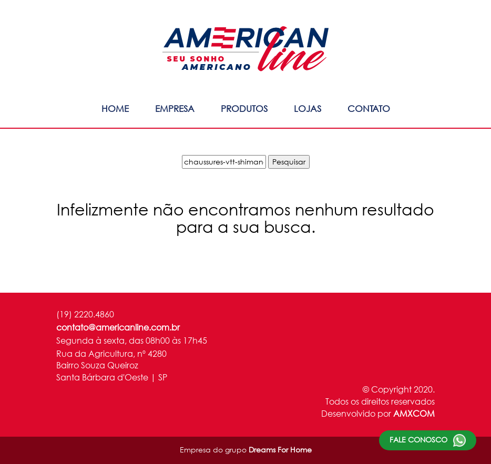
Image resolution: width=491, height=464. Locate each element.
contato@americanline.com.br (118, 327)
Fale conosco (428, 440)
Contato (368, 108)
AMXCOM (414, 413)
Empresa (175, 108)
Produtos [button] (244, 108)
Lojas (307, 108)
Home (115, 108)
